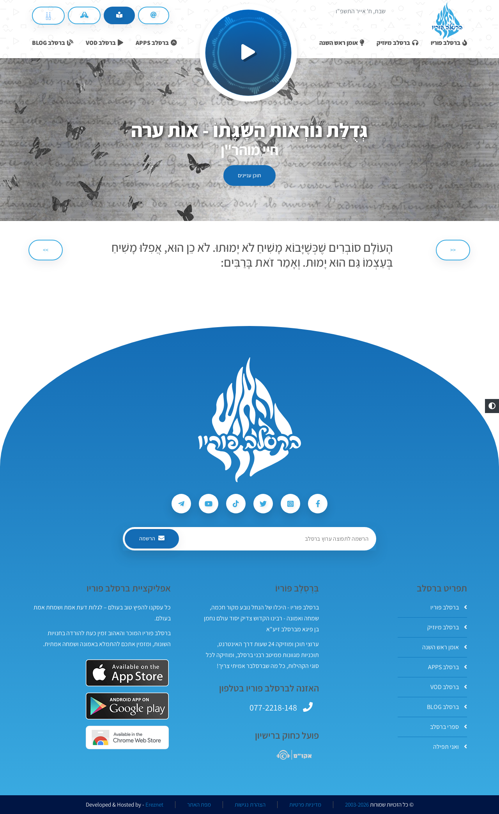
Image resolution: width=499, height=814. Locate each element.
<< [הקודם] (453, 249)
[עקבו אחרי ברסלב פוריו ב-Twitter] (263, 503)
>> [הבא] (45, 249)
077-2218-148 (273, 707)
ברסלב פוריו (448, 607)
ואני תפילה (450, 747)
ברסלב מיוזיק (447, 627)
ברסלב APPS (447, 667)
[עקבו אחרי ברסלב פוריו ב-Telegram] (181, 503)
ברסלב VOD (448, 687)
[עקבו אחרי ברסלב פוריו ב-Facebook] (317, 503)
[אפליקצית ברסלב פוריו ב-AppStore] (127, 672)
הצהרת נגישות (250, 804)
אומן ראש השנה (444, 647)
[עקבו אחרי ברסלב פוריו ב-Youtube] (208, 503)
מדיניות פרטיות (305, 804)
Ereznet (154, 804)
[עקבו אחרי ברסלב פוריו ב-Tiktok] (236, 503)
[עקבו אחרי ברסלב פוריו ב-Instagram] (290, 503)
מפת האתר (199, 804)
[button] (492, 406)
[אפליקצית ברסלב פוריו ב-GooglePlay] (127, 706)
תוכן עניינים (249, 175)
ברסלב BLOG (447, 707)
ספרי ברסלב (448, 727)
